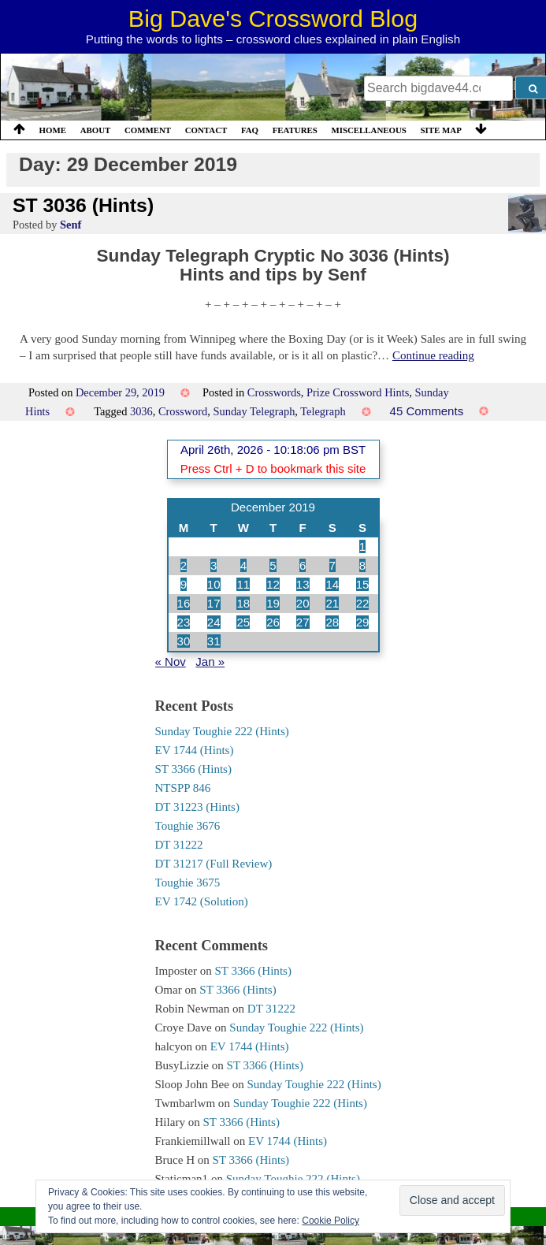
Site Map (441, 130)
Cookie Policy (330, 1220)
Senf (70, 224)
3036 (141, 411)
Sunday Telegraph (254, 411)
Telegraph (322, 411)
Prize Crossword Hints (357, 392)
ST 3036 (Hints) (83, 205)
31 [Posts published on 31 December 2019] (214, 641)
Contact (206, 130)
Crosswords (274, 392)
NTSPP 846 (183, 788)
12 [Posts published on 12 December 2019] (273, 584)
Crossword (182, 411)
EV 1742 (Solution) (201, 901)
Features (295, 130)
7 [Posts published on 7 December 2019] (332, 565)
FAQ (249, 130)
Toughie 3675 (188, 882)
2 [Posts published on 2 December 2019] (183, 565)
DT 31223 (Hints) (197, 807)
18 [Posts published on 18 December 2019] (243, 603)
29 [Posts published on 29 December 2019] (363, 622)
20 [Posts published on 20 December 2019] (303, 603)
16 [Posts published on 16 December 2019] (184, 603)
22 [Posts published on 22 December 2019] (363, 603)
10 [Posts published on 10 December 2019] (214, 584)
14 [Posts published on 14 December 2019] (332, 584)
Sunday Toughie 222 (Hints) (222, 731)
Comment (147, 130)
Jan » (210, 661)
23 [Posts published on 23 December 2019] (184, 622)
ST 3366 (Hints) (193, 769)
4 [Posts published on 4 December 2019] (243, 565)
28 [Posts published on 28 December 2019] (332, 622)
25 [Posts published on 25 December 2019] (243, 622)
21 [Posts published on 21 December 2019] (332, 603)
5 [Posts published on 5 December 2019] (272, 565)
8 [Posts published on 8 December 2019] (362, 565)
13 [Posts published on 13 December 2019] (303, 584)
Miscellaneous (368, 130)
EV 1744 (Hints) (194, 750)
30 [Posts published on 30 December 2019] (184, 641)
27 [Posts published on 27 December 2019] (303, 622)
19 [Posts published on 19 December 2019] (273, 603)
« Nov (170, 661)
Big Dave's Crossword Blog (273, 18)
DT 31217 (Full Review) (214, 863)
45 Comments (427, 411)
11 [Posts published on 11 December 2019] (243, 584)
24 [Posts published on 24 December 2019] (214, 622)
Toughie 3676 (188, 825)
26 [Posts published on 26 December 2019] (273, 622)
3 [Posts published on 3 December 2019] (213, 565)
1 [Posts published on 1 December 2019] (362, 546)
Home (52, 130)
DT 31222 (179, 844)
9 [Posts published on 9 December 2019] (183, 584)
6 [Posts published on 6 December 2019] (302, 565)
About (95, 130)
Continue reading (433, 355)
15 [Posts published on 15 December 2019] (363, 584)
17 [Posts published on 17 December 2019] (214, 603)
